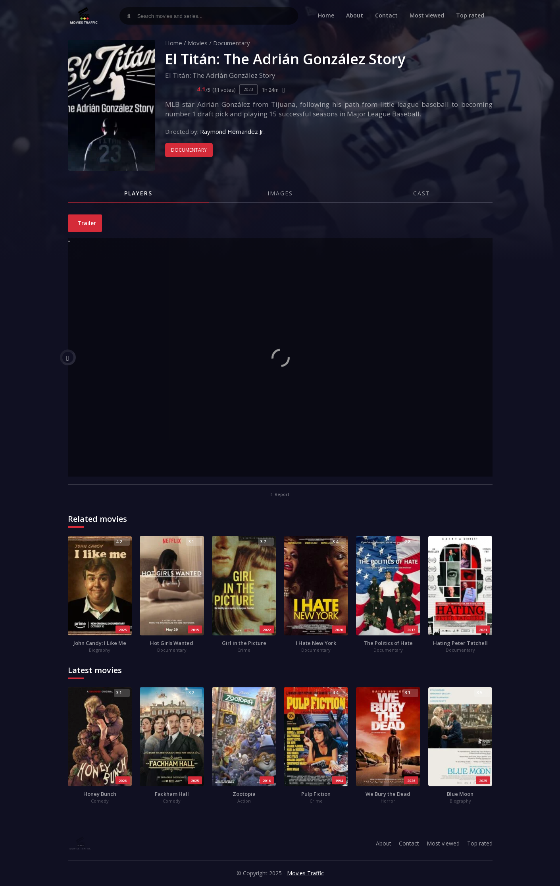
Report (280, 494)
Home (326, 15)
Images (280, 193)
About (354, 15)
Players (138, 193)
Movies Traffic (305, 873)
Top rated (470, 15)
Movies (198, 43)
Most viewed (427, 15)
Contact (386, 15)
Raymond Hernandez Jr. (232, 131)
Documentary (231, 43)
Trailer (86, 223)
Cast (421, 193)
